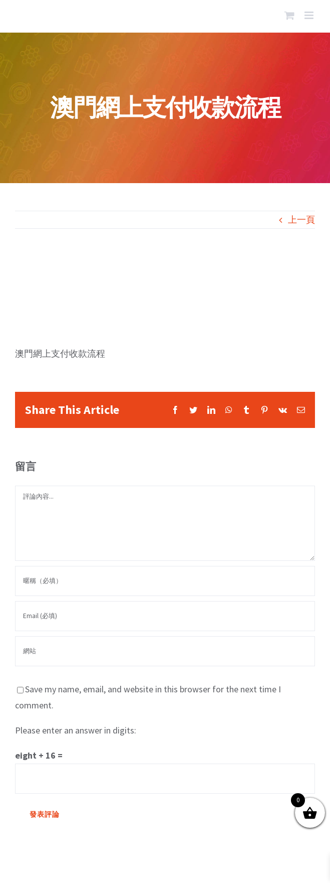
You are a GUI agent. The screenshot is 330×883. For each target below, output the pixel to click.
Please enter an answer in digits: (75, 730)
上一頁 (301, 219)
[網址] (165, 651)
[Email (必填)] (165, 616)
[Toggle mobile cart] (289, 15)
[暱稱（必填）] (165, 581)
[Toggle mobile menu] (309, 15)
